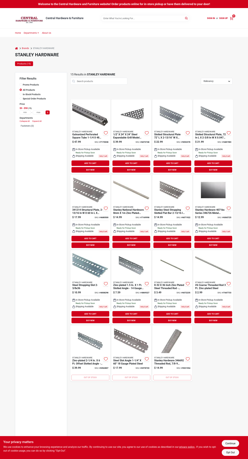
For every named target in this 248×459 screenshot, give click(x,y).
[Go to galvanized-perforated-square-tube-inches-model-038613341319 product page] (90, 136)
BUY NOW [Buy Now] (90, 170)
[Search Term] (145, 18)
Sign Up (223, 18)
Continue (230, 443)
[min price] (25, 112)
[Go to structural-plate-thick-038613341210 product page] (90, 212)
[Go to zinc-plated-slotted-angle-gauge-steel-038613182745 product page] (131, 287)
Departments (30, 33)
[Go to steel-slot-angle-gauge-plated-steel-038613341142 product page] (131, 353)
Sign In (211, 18)
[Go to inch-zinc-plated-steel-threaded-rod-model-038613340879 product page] (172, 287)
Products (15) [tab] (24, 63)
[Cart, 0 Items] (231, 18)
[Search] (186, 18)
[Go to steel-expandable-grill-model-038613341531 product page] (131, 136)
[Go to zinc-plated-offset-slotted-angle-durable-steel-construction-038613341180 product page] (90, 353)
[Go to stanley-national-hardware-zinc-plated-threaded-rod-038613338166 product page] (131, 212)
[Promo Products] (21, 84)
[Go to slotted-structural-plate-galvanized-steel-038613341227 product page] (172, 136)
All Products (29, 90)
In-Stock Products (31, 94)
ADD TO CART (90, 163)
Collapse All (25, 121)
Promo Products (31, 85)
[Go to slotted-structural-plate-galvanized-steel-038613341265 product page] (213, 136)
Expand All (37, 121)
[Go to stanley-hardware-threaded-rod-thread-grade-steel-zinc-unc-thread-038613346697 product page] (172, 353)
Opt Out (230, 452)
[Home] (16, 48)
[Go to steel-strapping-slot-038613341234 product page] (90, 287)
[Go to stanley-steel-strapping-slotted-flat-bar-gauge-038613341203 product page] (172, 212)
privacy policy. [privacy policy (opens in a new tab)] (187, 446)
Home (18, 33)
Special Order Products (34, 98)
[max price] (38, 112)
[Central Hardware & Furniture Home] (29, 18)
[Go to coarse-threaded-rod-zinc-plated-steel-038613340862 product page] (213, 287)
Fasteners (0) (27, 126)
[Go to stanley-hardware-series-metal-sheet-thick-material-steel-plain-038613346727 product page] (213, 212)
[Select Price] (48, 112)
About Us (46, 33)
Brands (25, 48)
